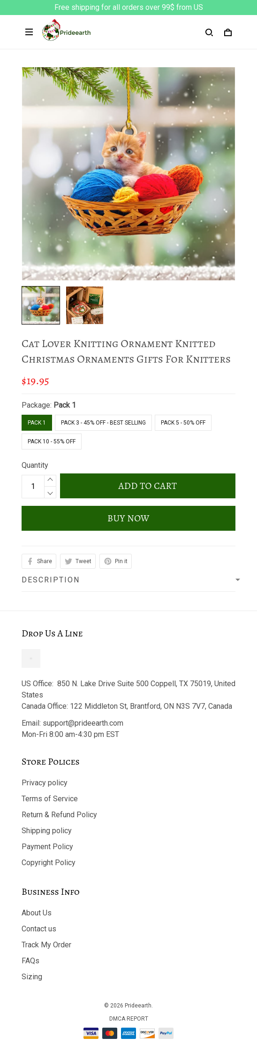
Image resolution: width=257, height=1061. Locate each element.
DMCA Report (128, 1018)
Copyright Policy (49, 862)
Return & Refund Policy (59, 814)
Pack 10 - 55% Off (52, 441)
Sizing (32, 976)
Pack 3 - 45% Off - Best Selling (103, 422)
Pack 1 (64, 405)
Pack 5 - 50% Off (183, 422)
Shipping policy (47, 830)
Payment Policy (47, 846)
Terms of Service (50, 798)
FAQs (30, 960)
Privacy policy (45, 782)
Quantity (35, 465)
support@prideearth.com (83, 723)
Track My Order (46, 944)
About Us (37, 912)
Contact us (39, 928)
